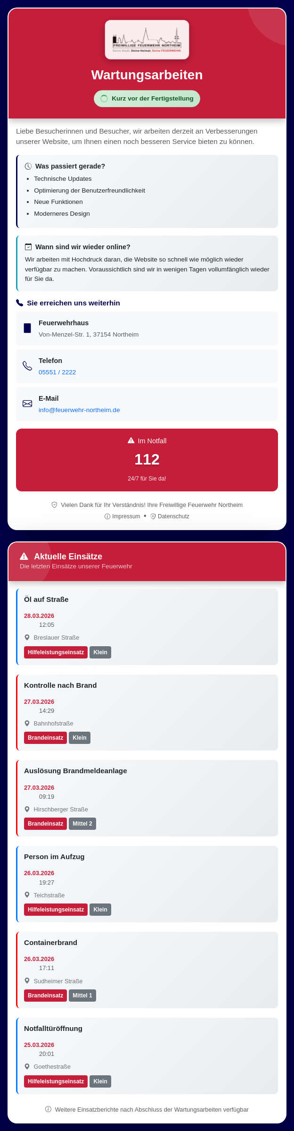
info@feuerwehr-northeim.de (79, 410)
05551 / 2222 (57, 372)
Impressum (123, 516)
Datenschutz (169, 516)
